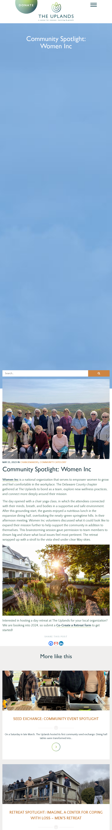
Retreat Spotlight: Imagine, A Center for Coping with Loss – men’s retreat (56, 815)
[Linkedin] (61, 643)
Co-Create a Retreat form (73, 625)
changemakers (29, 462)
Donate (26, 5)
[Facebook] (51, 643)
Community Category (53, 462)
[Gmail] (56, 643)
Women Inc (10, 479)
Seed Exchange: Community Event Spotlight (56, 719)
